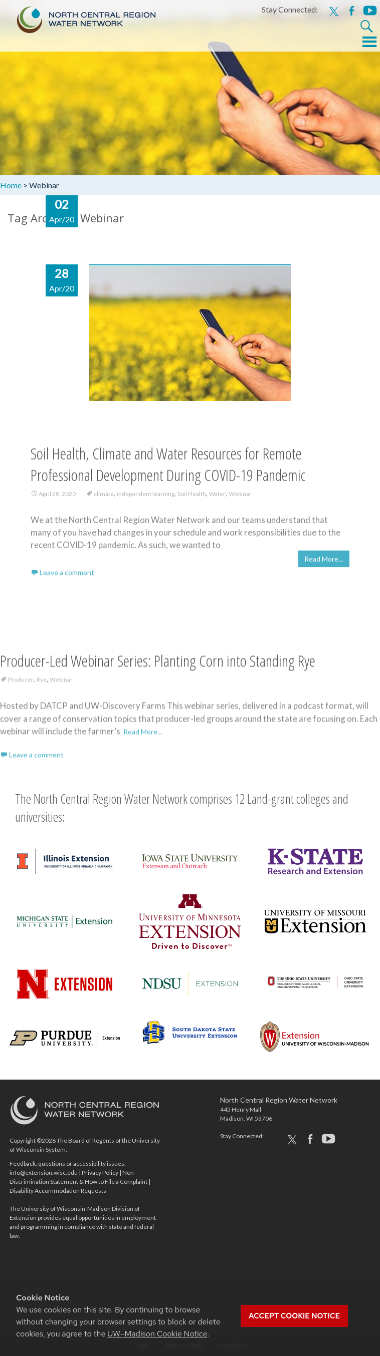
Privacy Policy (100, 1172)
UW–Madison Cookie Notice (157, 1333)
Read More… (323, 562)
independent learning (145, 497)
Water (217, 497)
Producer (21, 683)
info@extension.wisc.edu (44, 1172)
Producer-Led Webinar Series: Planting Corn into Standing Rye (157, 664)
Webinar (240, 497)
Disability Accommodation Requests (58, 1190)
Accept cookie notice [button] (294, 1316)
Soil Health (191, 497)
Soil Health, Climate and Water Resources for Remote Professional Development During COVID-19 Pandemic (168, 467)
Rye (42, 683)
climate (104, 497)
